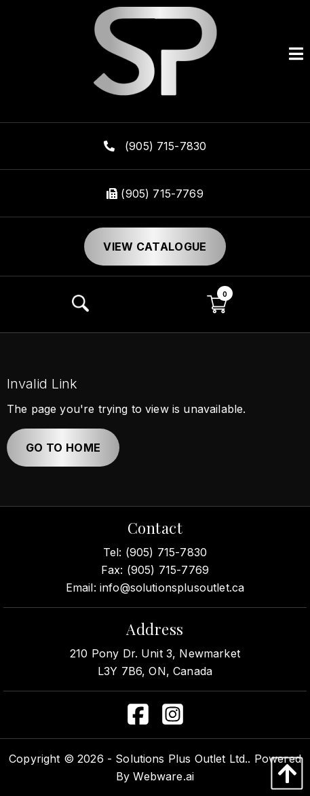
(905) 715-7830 (155, 146)
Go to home (63, 447)
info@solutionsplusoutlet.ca (172, 587)
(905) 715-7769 (154, 193)
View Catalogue (154, 246)
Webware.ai (163, 776)
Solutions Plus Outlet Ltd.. (182, 758)
